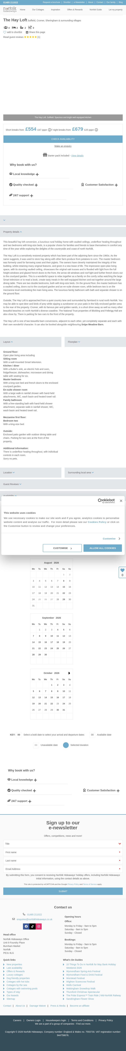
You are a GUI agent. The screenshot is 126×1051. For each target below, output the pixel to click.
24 (52, 648)
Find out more (83, 1023)
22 (64, 593)
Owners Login (33, 1020)
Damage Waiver (38, 1005)
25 (58, 648)
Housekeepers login (56, 1020)
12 (64, 636)
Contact (7, 1005)
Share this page (37, 32)
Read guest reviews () (21, 37)
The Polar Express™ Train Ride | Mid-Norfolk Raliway (93, 995)
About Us (20, 1005)
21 (33, 648)
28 (33, 654)
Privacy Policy (73, 884)
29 (64, 599)
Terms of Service (90, 884)
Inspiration (55, 10)
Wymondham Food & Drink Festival (84, 974)
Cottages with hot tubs (18, 981)
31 (64, 710)
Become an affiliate (79, 1005)
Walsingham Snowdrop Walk (80, 988)
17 (52, 642)
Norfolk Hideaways (9, 9)
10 (52, 636)
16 (45, 642)
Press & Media (58, 1005)
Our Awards (13, 995)
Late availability (14, 968)
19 (64, 642)
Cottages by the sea (17, 985)
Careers (17, 1020)
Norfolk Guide (96, 10)
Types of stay (13, 992)
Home (22, 10)
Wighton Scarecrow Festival (80, 981)
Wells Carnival (73, 985)
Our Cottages (38, 10)
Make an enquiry (63, 146)
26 (64, 648)
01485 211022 (10, 2)
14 (33, 642)
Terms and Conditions (82, 1020)
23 (45, 648)
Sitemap (11, 999)
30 (45, 654)
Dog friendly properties (18, 978)
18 (58, 642)
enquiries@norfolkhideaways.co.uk (34, 919)
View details (77, 155)
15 (64, 587)
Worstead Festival (75, 978)
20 (39, 703)
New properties (14, 964)
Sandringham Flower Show (80, 999)
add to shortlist (14, 32)
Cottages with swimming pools (22, 988)
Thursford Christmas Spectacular (83, 992)
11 (58, 636)
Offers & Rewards (75, 10)
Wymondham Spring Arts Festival (83, 971)
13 (39, 697)
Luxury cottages (15, 974)
